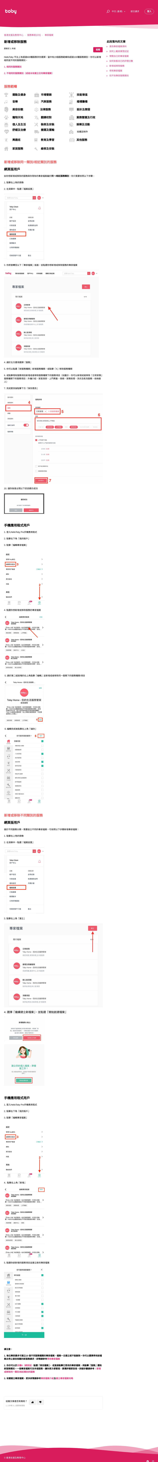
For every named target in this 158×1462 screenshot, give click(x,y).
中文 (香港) (117, 11)
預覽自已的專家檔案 (119, 56)
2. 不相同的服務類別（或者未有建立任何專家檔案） (29, 73)
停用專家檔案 (53, 1359)
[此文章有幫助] (32, 1402)
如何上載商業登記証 (119, 51)
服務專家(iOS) (34, 35)
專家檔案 (49, 35)
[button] (108, 11)
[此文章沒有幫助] (40, 1402)
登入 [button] (149, 11)
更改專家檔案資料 (118, 46)
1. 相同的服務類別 (12, 67)
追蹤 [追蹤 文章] (98, 50)
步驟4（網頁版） (25, 1365)
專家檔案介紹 (47, 1378)
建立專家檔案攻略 (64, 1378)
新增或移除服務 (116, 66)
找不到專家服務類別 (119, 75)
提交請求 (135, 11)
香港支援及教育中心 (13, 35)
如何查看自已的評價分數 (121, 61)
